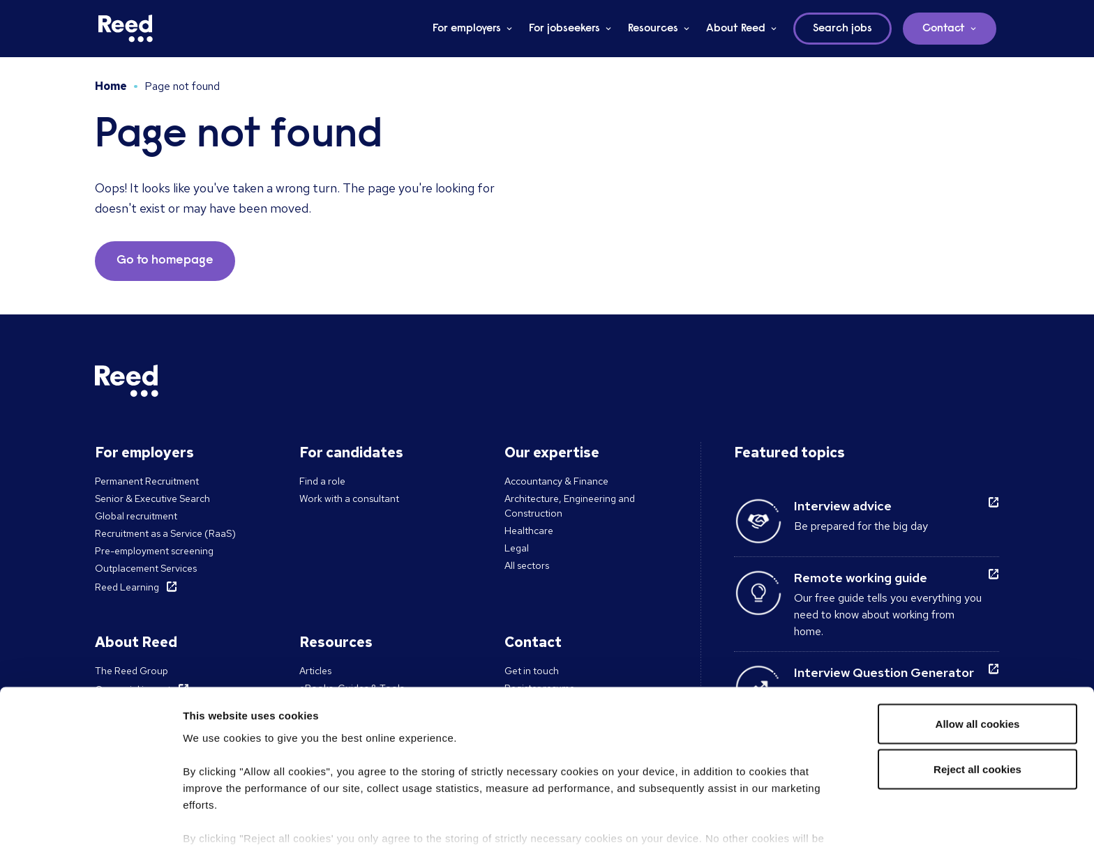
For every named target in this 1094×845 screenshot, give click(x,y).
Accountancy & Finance (556, 481)
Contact (943, 28)
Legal (516, 548)
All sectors (526, 565)
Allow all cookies (978, 649)
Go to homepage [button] (165, 260)
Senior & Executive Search (152, 498)
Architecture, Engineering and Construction (569, 505)
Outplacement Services (146, 568)
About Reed (735, 28)
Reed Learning (127, 587)
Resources (653, 28)
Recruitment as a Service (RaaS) (165, 533)
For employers (467, 28)
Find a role (322, 481)
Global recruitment (136, 516)
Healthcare (528, 530)
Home (111, 86)
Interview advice (843, 506)
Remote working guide (860, 578)
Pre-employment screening (154, 551)
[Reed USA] (125, 28)
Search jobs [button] (842, 28)
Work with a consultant (349, 498)
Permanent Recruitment (147, 481)
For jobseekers (564, 28)
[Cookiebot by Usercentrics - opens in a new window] (90, 817)
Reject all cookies (977, 695)
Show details (215, 817)
